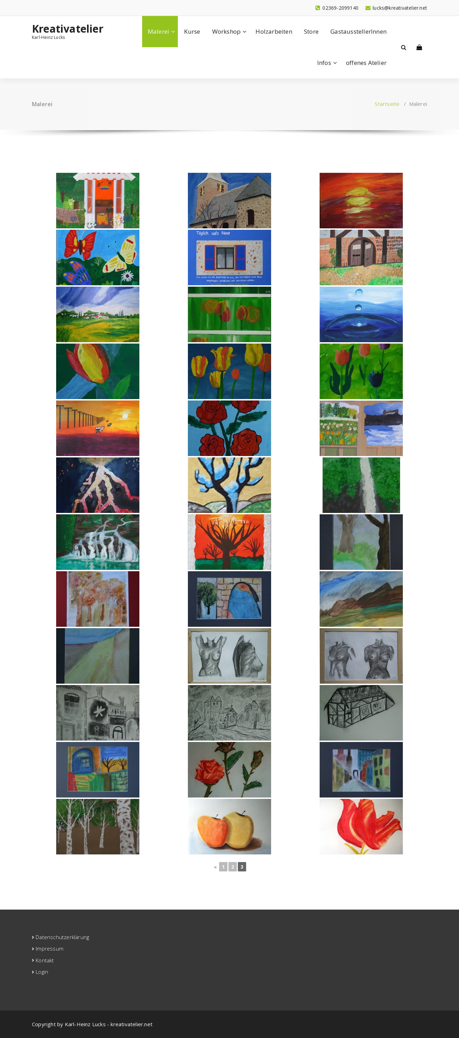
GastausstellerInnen (358, 31)
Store (311, 31)
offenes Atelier (366, 63)
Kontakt (45, 960)
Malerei (158, 31)
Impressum (49, 948)
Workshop (226, 31)
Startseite (387, 103)
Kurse (192, 31)
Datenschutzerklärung (62, 937)
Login (42, 971)
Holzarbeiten (274, 31)
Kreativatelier (67, 29)
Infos (324, 63)
